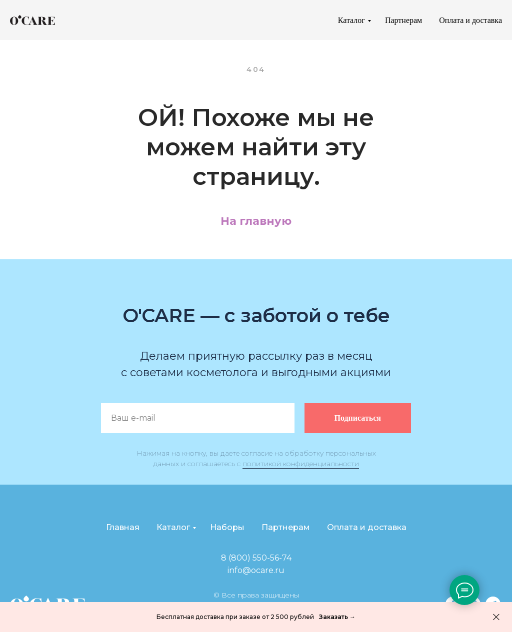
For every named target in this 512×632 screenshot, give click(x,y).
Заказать (334, 617)
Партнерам (403, 20)
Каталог (351, 20)
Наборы (227, 527)
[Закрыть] (496, 617)
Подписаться (372, 418)
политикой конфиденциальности (300, 463)
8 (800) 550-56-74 (256, 558)
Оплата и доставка (470, 20)
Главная (123, 527)
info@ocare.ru (256, 570)
